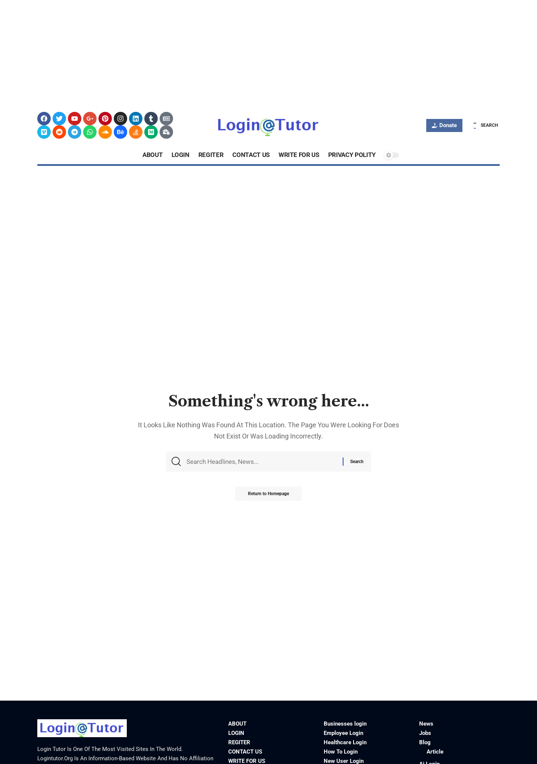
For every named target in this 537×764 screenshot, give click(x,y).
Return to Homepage (268, 495)
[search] (484, 125)
